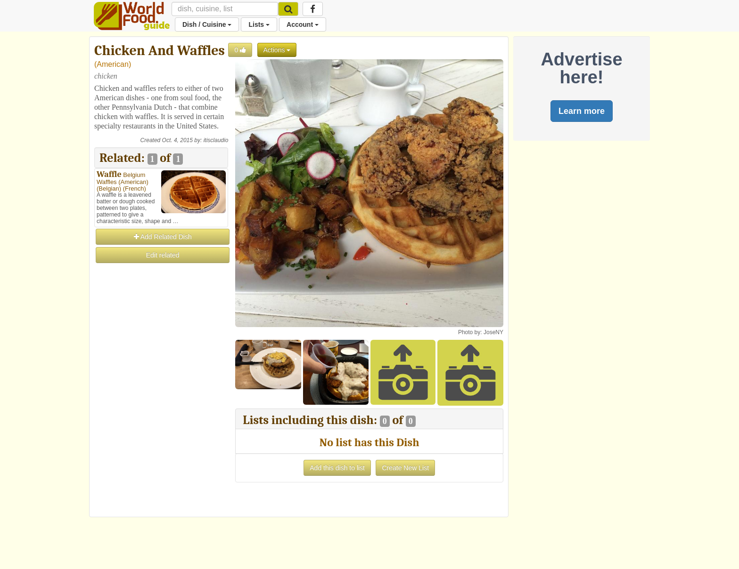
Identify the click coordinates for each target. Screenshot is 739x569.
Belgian (109, 188)
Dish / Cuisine (206, 24)
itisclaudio (216, 140)
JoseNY (493, 332)
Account (303, 24)
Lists (259, 24)
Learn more (581, 111)
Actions (277, 50)
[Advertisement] (161, 405)
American (113, 64)
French (134, 188)
